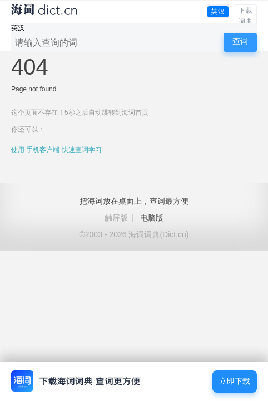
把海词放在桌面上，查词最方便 (134, 201)
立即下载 (234, 381)
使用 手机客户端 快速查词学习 (56, 150)
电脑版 (151, 217)
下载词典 (246, 16)
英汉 (218, 12)
